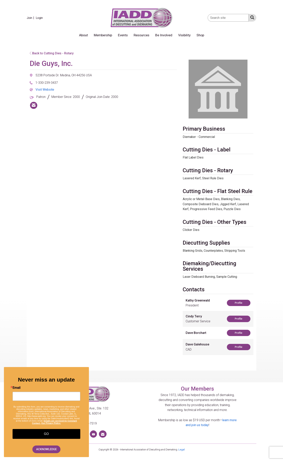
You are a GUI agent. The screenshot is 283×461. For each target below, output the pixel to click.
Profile (238, 302)
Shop (200, 35)
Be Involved (163, 35)
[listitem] (31, 18)
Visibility (184, 35)
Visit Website (45, 89)
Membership (103, 35)
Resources (141, 35)
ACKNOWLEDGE (46, 449)
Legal (181, 449)
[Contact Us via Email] (103, 434)
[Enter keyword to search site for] (228, 18)
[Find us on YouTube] (93, 434)
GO (46, 433)
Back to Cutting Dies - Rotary (52, 53)
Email (16, 387)
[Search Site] (251, 17)
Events (123, 35)
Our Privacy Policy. (51, 423)
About (83, 35)
